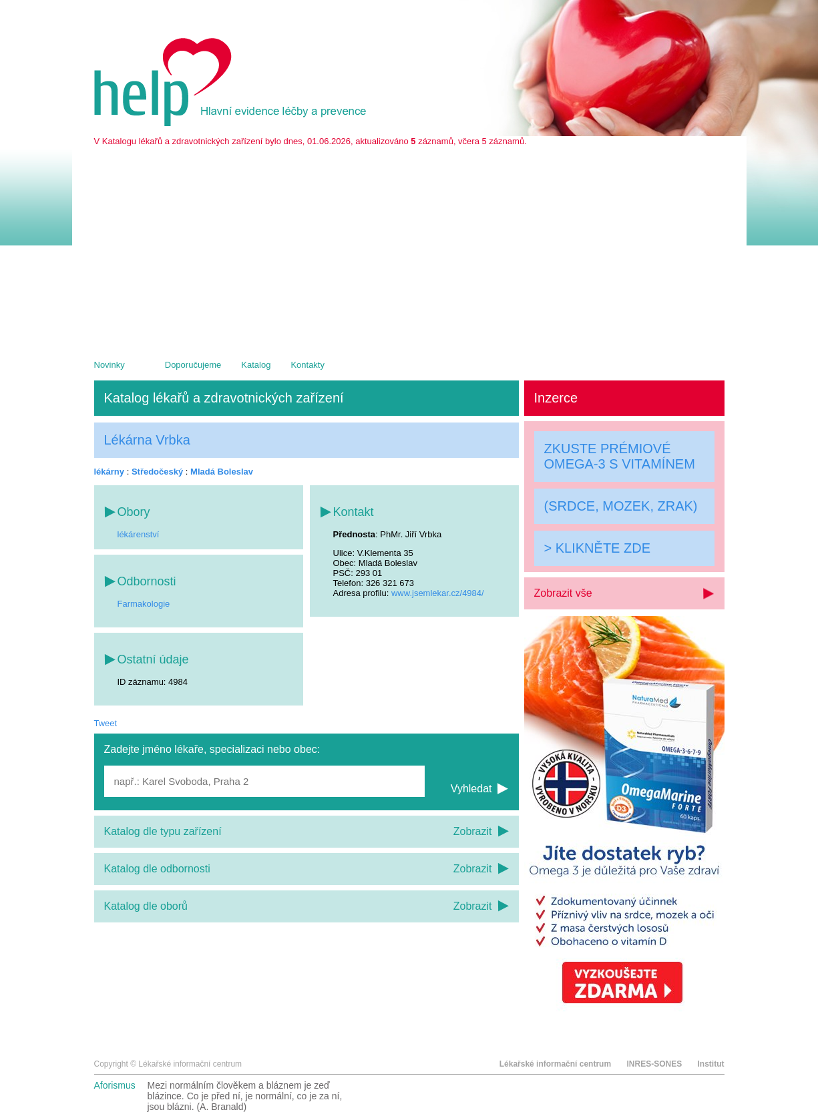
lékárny (109, 472)
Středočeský (157, 472)
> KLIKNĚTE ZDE (597, 548)
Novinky (109, 365)
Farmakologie (144, 604)
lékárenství (139, 534)
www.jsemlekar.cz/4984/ (437, 593)
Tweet (106, 723)
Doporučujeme (193, 365)
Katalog (255, 365)
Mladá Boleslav (221, 472)
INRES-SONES (654, 1064)
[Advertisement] (409, 246)
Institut (711, 1064)
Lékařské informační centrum (555, 1064)
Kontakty (307, 365)
